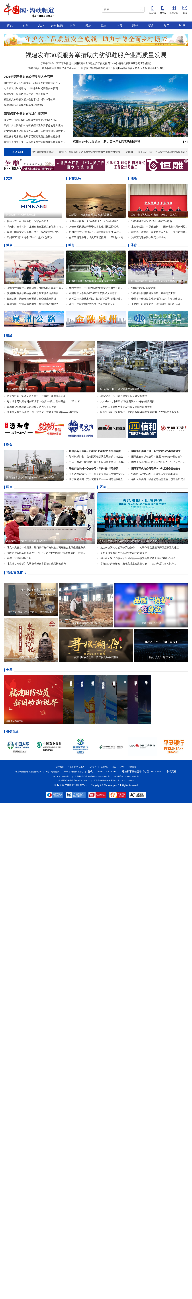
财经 (135, 25)
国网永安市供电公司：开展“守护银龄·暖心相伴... (157, 456)
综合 (151, 25)
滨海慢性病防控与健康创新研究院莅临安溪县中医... (35, 288)
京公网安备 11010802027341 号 (126, 776)
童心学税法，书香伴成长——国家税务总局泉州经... (159, 226)
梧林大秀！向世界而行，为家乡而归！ (28, 221)
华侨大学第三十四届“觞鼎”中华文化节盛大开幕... (95, 288)
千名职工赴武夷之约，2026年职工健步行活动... (156, 304)
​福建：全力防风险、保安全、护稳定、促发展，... (156, 214)
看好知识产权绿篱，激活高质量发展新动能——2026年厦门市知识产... (138, 563)
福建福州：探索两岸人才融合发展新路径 (26, 94)
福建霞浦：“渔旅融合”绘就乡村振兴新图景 (90, 214)
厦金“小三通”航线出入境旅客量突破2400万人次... (30, 120)
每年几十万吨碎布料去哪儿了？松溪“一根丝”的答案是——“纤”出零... (44, 401)
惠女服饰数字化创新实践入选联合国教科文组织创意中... (34, 131)
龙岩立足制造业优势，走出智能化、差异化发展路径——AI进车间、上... (46, 412)
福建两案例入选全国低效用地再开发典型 (142, 68)
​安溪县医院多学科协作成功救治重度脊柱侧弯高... (33, 293)
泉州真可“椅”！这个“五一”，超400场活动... (30, 237)
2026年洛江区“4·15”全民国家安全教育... (152, 221)
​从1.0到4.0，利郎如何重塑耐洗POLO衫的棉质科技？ (128, 401)
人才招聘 (92, 767)
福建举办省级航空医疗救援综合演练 (24, 281)
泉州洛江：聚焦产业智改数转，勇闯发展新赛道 (126, 407)
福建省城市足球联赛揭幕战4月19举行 (24, 105)
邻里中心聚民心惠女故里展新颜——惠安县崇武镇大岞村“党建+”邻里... (138, 558)
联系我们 (104, 767)
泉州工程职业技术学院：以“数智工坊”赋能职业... (95, 298)
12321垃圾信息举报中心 (73, 772)
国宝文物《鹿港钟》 (31, 657)
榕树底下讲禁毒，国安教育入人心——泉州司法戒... (159, 232)
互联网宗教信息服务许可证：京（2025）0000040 (113, 780)
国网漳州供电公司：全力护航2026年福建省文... (156, 451)
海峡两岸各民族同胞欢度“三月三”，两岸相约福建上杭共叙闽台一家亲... (46, 553)
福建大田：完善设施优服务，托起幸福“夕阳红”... (33, 304)
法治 (73, 25)
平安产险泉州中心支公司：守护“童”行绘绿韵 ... (95, 468)
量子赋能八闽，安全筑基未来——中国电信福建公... (97, 479)
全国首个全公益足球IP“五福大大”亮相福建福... (156, 298)
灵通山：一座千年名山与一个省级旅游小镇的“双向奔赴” (158, 152)
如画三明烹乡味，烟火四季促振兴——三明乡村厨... (97, 237)
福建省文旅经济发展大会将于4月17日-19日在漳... (30, 99)
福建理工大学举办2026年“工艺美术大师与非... (94, 293)
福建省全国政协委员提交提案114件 (97, 63)
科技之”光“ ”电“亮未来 (161, 657)
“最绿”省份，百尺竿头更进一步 (59, 63)
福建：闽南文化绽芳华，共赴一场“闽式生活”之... (33, 232)
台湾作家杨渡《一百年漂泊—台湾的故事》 (31, 611)
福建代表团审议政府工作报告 (134, 63)
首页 (10, 25)
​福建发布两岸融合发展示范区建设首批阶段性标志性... (33, 136)
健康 (88, 25)
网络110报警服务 (53, 772)
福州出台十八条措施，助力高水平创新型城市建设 (106, 141)
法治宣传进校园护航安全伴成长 (148, 237)
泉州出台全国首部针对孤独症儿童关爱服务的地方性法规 (92, 152)
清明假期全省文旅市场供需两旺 (25, 113)
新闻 (26, 25)
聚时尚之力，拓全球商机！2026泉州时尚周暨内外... (32, 83)
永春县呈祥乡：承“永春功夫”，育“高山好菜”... (94, 221)
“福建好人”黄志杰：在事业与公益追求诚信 (154, 474)
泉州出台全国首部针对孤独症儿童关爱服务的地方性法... (34, 125)
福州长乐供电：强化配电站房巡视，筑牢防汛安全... (159, 479)
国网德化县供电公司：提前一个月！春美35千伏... (31, 477)
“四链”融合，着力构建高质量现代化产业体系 (51, 68)
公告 (114, 767)
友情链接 (132, 767)
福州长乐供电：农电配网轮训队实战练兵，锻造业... (97, 456)
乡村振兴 (57, 25)
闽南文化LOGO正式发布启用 (21, 214)
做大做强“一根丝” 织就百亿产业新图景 (119, 389)
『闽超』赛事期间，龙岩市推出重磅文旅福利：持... (35, 226)
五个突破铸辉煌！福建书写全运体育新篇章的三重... (157, 281)
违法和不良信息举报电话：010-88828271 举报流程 (149, 771)
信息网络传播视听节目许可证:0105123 (74, 780)
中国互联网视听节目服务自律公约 (27, 772)
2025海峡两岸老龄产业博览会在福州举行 (27, 541)
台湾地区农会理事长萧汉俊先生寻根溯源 (96, 657)
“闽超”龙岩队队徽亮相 (143, 288)
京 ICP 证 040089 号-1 (61, 776)
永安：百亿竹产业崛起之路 (86, 622)
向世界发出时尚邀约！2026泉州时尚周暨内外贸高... (32, 88)
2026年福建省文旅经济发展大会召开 (28, 76)
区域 (182, 25)
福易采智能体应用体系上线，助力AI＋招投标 (31, 407)
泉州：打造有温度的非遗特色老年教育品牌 (123, 553)
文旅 (41, 25)
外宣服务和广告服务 (76, 767)
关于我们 (60, 767)
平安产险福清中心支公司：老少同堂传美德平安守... (97, 474)
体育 (120, 25)
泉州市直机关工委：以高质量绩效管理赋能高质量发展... (34, 142)
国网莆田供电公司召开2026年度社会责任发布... (156, 468)
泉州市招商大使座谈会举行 (20, 389)
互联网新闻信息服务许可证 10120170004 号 (92, 776)
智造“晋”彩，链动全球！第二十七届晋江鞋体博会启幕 (36, 396)
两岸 (167, 25)
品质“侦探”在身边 (151, 622)
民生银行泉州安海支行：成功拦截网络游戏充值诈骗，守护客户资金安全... (140, 412)
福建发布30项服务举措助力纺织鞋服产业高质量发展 (96, 55)
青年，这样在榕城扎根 (19, 558)
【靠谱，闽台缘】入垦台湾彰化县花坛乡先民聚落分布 (36, 563)
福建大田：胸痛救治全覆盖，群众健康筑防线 (31, 298)
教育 (104, 25)
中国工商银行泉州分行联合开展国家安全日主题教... (97, 462)
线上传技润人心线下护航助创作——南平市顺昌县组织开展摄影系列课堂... (140, 547)
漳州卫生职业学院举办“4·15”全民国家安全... (93, 304)
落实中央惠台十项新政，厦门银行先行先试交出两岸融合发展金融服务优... (47, 547)
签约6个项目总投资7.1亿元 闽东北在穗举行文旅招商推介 (128, 541)
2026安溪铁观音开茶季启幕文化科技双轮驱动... (94, 226)
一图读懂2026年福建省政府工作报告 (98, 68)
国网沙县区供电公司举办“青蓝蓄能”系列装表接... (96, 451)
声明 (122, 767)
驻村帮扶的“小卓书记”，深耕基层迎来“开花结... (95, 232)
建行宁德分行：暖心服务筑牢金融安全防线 (123, 396)
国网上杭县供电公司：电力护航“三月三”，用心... (157, 462)
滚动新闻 (17, 152)
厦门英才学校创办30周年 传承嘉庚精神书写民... (92, 281)
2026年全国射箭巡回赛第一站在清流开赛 (153, 293)
